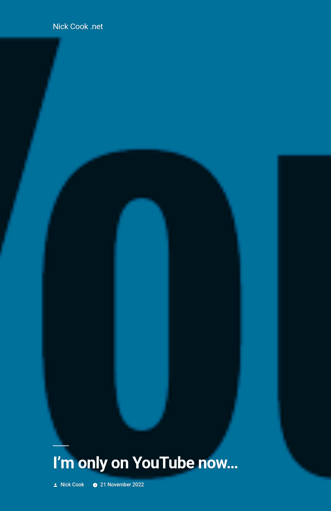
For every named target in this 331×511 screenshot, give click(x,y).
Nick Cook (72, 485)
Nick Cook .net (78, 26)
